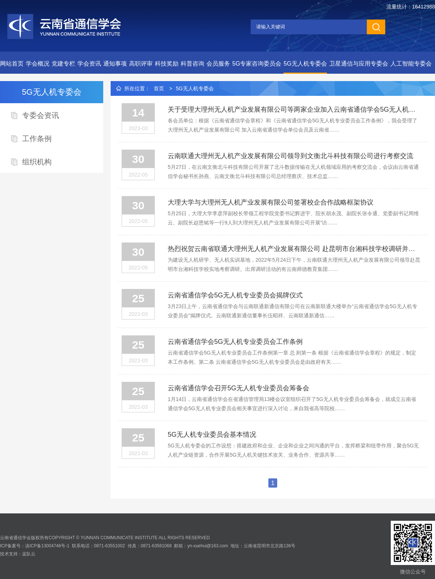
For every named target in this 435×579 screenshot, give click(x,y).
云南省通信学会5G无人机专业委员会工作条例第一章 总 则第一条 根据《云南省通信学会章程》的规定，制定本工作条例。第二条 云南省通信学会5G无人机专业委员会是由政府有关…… (292, 357)
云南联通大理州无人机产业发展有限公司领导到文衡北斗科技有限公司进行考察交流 (290, 156)
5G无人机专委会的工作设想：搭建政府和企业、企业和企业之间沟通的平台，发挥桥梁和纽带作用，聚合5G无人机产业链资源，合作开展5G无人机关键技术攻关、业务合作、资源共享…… (293, 450)
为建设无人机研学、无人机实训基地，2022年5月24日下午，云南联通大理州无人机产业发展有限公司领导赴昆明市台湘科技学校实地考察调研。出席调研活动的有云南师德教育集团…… (294, 264)
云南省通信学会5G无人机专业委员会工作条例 (235, 341)
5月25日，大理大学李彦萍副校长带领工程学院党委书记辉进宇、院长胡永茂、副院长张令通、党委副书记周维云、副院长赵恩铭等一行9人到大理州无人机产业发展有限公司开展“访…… (293, 218)
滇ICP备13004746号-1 (47, 545)
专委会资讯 (40, 115)
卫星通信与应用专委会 (358, 63)
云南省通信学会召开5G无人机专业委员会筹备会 (238, 388)
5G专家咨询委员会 (256, 63)
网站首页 (12, 63)
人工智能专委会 (411, 63)
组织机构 (37, 162)
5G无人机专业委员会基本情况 (212, 434)
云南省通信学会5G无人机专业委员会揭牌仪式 (235, 295)
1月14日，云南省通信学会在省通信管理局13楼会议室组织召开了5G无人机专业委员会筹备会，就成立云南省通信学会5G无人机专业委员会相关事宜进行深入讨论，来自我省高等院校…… (292, 403)
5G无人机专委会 (305, 63)
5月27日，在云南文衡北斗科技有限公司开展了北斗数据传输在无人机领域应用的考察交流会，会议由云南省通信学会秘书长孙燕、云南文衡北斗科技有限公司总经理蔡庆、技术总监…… (293, 171)
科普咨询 (192, 63)
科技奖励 (166, 63)
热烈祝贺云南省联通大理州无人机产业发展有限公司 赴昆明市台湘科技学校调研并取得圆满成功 (294, 248)
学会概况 (37, 63)
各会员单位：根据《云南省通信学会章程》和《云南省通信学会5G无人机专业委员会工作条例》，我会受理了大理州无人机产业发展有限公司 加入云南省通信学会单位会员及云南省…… (292, 125)
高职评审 (141, 63)
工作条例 (37, 139)
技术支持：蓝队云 (17, 554)
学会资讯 (89, 63)
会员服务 (218, 63)
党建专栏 (63, 63)
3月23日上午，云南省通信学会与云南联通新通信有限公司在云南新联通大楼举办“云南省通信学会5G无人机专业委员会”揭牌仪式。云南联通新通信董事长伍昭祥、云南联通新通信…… (292, 310)
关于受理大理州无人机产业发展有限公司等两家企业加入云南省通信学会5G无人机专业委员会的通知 (294, 109)
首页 (159, 88)
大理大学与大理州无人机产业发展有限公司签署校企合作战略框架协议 (270, 202)
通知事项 (115, 63)
